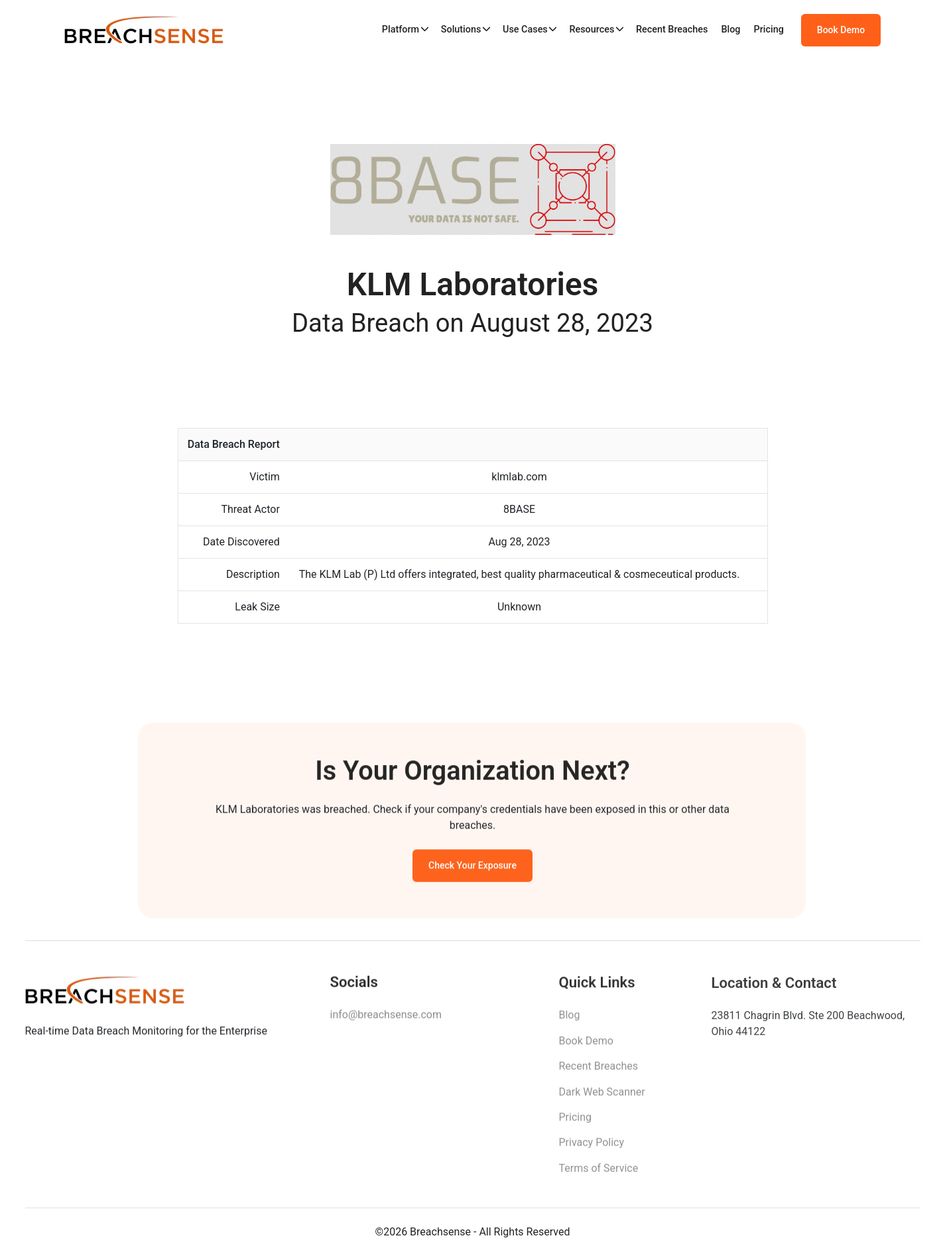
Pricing (769, 29)
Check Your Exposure (472, 868)
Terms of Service (599, 1174)
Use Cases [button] (525, 29)
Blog (730, 29)
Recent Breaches (672, 29)
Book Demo (841, 30)
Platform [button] (400, 29)
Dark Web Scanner (602, 1097)
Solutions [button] (461, 29)
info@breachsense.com (386, 1019)
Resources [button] (591, 29)
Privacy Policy (592, 1148)
